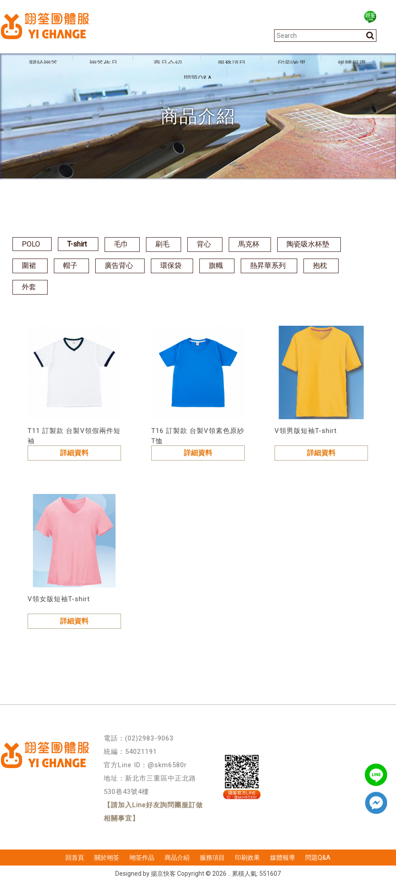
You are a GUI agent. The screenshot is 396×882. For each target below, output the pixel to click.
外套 (29, 287)
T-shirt (77, 244)
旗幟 (216, 265)
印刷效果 (247, 857)
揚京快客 (163, 873)
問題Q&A (318, 857)
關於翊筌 (106, 857)
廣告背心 (119, 265)
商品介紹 (177, 857)
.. (229, 873)
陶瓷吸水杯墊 (308, 244)
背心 (204, 244)
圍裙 (29, 265)
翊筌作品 (141, 857)
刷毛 (162, 244)
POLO (31, 244)
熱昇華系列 (268, 265)
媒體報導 (282, 857)
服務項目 (212, 857)
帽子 (70, 265)
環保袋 (171, 265)
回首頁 (74, 857)
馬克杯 (248, 244)
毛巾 (121, 244)
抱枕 (320, 265)
